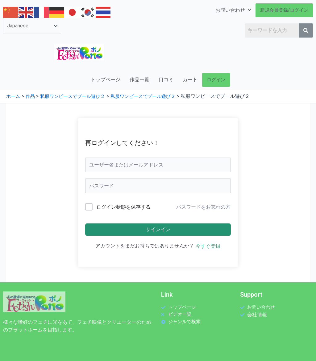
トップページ (105, 79)
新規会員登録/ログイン (284, 10)
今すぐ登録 (208, 246)
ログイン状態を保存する (123, 207)
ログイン (216, 79)
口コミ (166, 79)
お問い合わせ (233, 10)
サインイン (158, 229)
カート (190, 79)
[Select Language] (32, 26)
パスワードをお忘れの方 (203, 207)
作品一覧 (139, 79)
